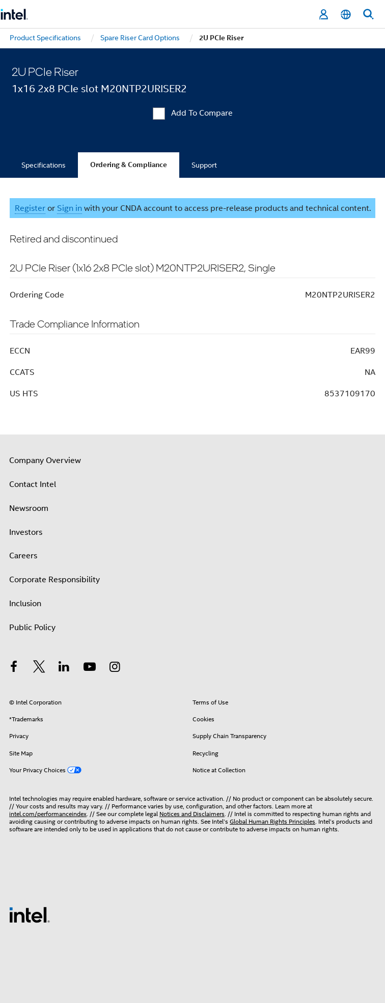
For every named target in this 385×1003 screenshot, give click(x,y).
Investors (25, 532)
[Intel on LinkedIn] (64, 668)
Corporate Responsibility (54, 580)
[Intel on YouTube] (89, 668)
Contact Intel (32, 484)
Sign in (69, 208)
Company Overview (45, 460)
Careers (23, 556)
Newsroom (28, 508)
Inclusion (25, 604)
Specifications (43, 165)
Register (30, 208)
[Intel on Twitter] (39, 668)
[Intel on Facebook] (13, 668)
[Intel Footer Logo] (29, 914)
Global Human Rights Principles (272, 821)
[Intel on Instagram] (114, 668)
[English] (345, 15)
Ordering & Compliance (128, 165)
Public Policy (32, 627)
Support (204, 165)
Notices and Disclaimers (192, 814)
